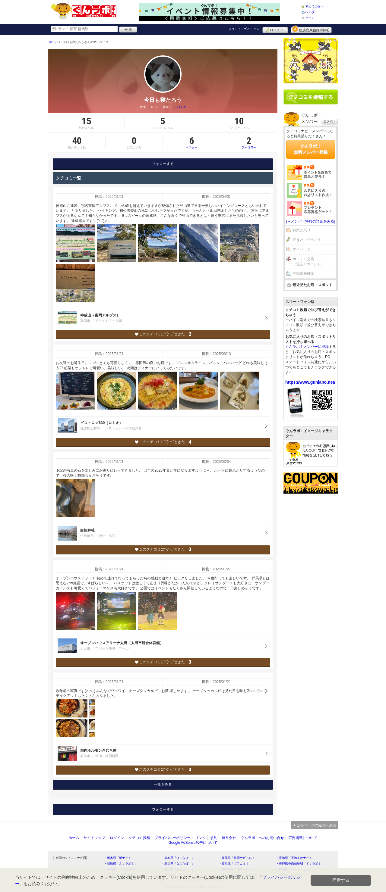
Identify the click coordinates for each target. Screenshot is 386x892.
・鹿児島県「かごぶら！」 (179, 875)
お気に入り (302, 230)
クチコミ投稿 (139, 838)
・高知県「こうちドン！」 (294, 875)
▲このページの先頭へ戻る (314, 825)
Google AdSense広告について (192, 843)
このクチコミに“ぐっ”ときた (162, 334)
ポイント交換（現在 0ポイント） (308, 261)
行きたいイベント (307, 240)
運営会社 (229, 838)
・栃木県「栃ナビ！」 (119, 857)
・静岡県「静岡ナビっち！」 (238, 857)
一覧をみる (163, 784)
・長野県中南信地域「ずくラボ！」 (300, 863)
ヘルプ (310, 12)
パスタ (181, 107)
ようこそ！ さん (244, 28)
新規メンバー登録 (311, 29)
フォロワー (248, 142)
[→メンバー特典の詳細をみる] (310, 221)
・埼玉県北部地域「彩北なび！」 (241, 875)
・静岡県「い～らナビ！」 (294, 869)
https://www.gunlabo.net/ (310, 382)
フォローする (163, 164)
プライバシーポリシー (172, 838)
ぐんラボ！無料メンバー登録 (310, 149)
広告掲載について (302, 838)
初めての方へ (314, 6)
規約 (213, 838)
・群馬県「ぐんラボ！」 (120, 869)
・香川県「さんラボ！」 (178, 869)
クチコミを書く (310, 96)
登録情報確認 (303, 273)
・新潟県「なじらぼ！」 (178, 863)
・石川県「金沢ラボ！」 (120, 875)
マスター (191, 142)
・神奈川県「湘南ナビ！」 (237, 869)
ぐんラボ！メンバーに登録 (307, 347)
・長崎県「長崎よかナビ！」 (295, 857)
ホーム (310, 18)
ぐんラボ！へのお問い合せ (262, 838)
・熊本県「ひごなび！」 (178, 857)
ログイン (275, 29)
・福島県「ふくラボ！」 (120, 863)
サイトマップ (94, 838)
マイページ (302, 249)
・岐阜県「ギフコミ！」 (235, 863)
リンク (200, 838)
